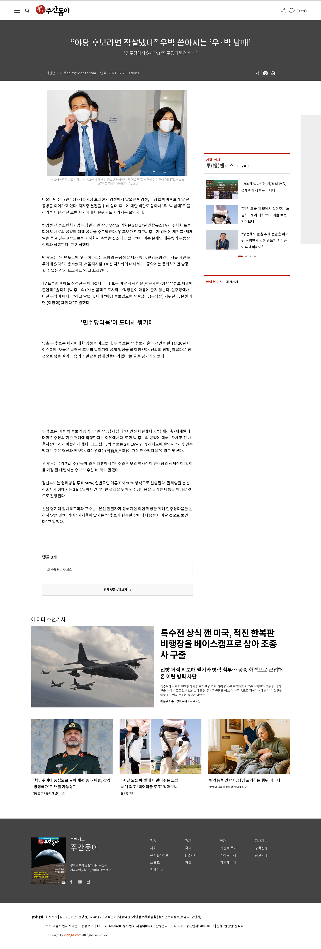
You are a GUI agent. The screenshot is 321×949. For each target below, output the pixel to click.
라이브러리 (228, 855)
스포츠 (155, 863)
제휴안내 (96, 917)
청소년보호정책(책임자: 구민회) (179, 917)
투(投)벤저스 (220, 165)
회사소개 (51, 917)
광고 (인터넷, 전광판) (73, 917)
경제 (188, 841)
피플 (188, 863)
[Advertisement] (106, 393)
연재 (223, 841)
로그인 (301, 11)
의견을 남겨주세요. (60, 570)
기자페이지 (228, 863)
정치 (153, 841)
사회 (153, 848)
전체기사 (156, 870)
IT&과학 (191, 855)
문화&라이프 (159, 855)
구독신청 (261, 848)
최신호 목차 (228, 848)
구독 (244, 166)
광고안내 (261, 855)
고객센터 (110, 917)
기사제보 (261, 841)
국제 (188, 848)
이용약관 (124, 917)
